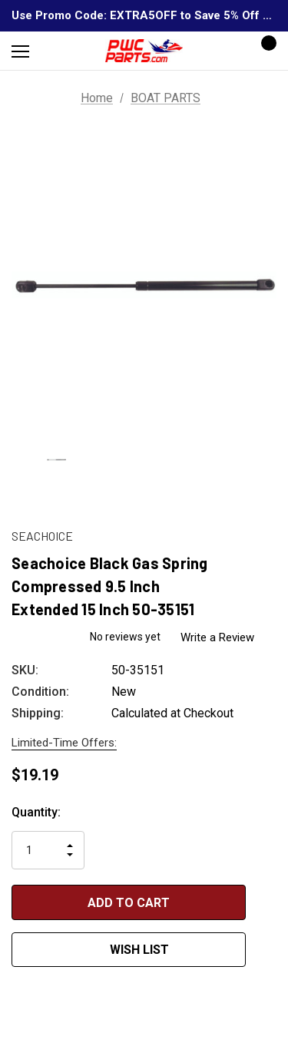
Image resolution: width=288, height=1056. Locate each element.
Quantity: (36, 812)
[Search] (61, 50)
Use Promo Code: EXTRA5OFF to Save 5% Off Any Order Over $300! (144, 15)
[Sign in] (220, 51)
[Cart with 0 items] (264, 50)
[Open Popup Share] (268, 925)
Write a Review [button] (220, 637)
